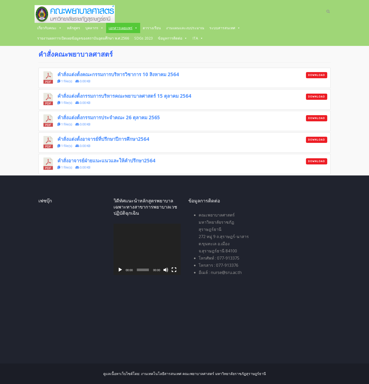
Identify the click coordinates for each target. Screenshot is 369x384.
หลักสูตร (73, 27)
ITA (197, 38)
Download (316, 75)
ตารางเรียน (152, 27)
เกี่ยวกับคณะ (49, 27)
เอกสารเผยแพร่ (123, 27)
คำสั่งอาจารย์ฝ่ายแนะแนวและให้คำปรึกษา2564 (106, 160)
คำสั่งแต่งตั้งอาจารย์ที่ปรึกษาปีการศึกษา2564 (103, 139)
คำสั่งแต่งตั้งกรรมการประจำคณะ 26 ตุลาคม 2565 (108, 117)
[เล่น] (120, 269)
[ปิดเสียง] (165, 269)
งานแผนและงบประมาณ (185, 27)
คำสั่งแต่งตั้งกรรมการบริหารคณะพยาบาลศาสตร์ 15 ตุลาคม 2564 (124, 96)
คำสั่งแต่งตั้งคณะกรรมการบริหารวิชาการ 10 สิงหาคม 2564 (118, 74)
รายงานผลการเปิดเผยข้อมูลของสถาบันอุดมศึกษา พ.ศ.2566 (83, 38)
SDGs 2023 (143, 38)
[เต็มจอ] (174, 269)
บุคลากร (94, 27)
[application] (147, 249)
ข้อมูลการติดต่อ (172, 38)
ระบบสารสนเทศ (224, 27)
